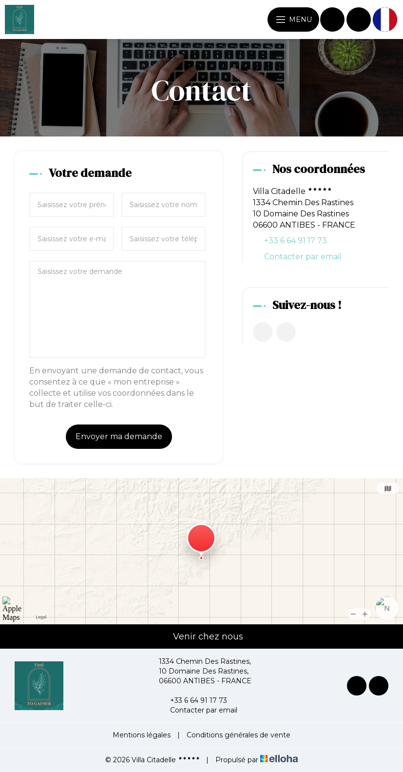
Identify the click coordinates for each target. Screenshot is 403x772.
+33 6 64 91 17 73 (193, 700)
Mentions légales (142, 735)
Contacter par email (303, 256)
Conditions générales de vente (238, 735)
